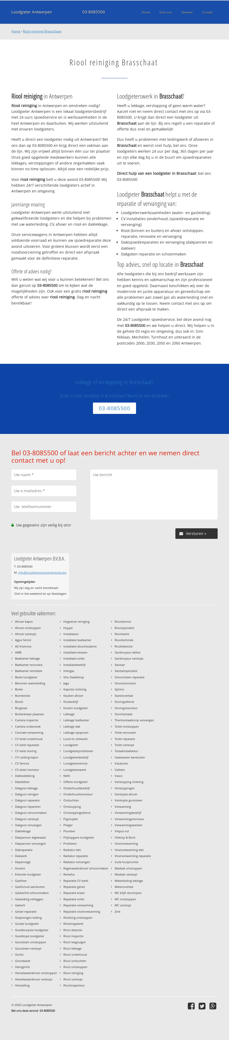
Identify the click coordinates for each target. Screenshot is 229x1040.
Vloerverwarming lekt (129, 850)
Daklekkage (23, 831)
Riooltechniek (124, 640)
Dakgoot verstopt (27, 819)
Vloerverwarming (126, 843)
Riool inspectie (73, 936)
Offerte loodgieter (75, 782)
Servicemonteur (125, 683)
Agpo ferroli (23, 640)
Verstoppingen (125, 788)
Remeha (68, 874)
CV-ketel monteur (27, 770)
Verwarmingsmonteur (129, 819)
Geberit (20, 905)
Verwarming (123, 807)
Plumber (69, 831)
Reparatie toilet (73, 899)
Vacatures (121, 763)
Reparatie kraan (74, 893)
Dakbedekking (25, 776)
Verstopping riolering (129, 782)
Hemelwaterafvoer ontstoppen (36, 973)
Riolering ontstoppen (77, 918)
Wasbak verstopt (126, 874)
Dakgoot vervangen (28, 825)
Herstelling (22, 985)
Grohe (19, 954)
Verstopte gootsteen (128, 800)
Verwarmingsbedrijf (128, 813)
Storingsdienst (124, 702)
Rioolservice (123, 621)
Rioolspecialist (124, 628)
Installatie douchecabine (80, 646)
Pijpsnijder (70, 819)
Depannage (23, 862)
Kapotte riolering (74, 689)
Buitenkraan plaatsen (29, 714)
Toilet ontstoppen (127, 726)
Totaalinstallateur (126, 751)
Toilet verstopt (124, 745)
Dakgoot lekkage (26, 788)
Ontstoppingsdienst (77, 813)
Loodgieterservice (75, 763)
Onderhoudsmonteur (78, 794)
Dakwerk (21, 856)
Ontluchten (71, 800)
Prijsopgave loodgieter (78, 837)
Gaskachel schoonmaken (32, 893)
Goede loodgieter (27, 924)
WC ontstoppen (125, 899)
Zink (117, 911)
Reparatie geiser (74, 887)
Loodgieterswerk (74, 770)
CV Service (22, 763)
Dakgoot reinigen (27, 794)
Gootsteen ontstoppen (30, 942)
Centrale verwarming (29, 732)
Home (15, 31)
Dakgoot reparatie (27, 800)
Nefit (66, 776)
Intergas (68, 671)
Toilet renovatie (125, 732)
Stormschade (123, 714)
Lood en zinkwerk (75, 739)
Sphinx (119, 689)
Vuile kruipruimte (126, 862)
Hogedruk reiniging (76, 621)
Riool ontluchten (74, 961)
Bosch (19, 702)
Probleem (70, 843)
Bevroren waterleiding (30, 683)
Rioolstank (122, 634)
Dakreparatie (23, 850)
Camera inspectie (26, 720)
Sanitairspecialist (126, 671)
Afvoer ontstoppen (28, 628)
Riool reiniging (73, 973)
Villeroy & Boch (125, 837)
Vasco (119, 776)
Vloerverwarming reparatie (133, 856)
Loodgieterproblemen (78, 751)
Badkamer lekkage (27, 658)
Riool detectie (72, 930)
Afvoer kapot (24, 621)
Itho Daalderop (73, 677)
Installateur (71, 634)
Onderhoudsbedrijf (76, 788)
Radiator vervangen (76, 862)
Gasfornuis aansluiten (30, 887)
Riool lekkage (72, 948)
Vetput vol (122, 831)
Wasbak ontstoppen (128, 868)
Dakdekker (22, 782)
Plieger (68, 825)
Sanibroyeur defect (128, 652)
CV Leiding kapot (26, 757)
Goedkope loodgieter (29, 936)
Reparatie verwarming (78, 905)
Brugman (21, 708)
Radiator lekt (72, 850)
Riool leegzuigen (74, 942)
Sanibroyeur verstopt (129, 658)
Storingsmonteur (126, 708)
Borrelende (22, 696)
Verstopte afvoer (126, 794)
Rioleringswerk (73, 924)
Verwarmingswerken (128, 825)
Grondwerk (22, 961)
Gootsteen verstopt (28, 948)
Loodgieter (70, 745)
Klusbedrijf (70, 702)
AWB (18, 652)
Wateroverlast (124, 887)
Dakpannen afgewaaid (30, 837)
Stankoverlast (124, 696)
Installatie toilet (74, 658)
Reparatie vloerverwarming (81, 911)
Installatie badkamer (77, 640)
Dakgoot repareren (28, 807)
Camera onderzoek (28, 726)
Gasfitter (21, 881)
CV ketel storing (25, 751)
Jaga (66, 683)
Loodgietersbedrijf (75, 757)
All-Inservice (23, 646)
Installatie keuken (75, 652)
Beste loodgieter (26, 677)
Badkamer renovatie (29, 665)
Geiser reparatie (25, 911)
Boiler (19, 689)
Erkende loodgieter (28, 874)
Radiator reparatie (75, 856)
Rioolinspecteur (74, 985)
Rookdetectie (124, 646)
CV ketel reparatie (27, 745)
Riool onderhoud (75, 954)
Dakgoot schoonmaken (31, 813)
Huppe (68, 628)
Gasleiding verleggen (29, 899)
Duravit (20, 868)
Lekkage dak (71, 726)
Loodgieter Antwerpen (31, 12)
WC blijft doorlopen (128, 893)
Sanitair (120, 665)
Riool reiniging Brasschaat (42, 31)
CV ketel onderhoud (29, 739)
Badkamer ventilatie (28, 671)
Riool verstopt (73, 979)
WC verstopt (123, 905)
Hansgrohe (22, 967)
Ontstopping (72, 807)
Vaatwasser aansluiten (130, 757)
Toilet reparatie (125, 739)
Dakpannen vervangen (30, 843)
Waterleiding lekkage (129, 881)
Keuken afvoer (73, 696)
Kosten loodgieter (75, 708)
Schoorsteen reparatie (129, 677)
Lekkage (68, 714)
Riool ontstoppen (75, 967)
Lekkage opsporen (75, 732)
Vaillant (120, 770)
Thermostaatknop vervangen (134, 720)
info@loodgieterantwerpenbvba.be (42, 572)
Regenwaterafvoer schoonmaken (85, 868)
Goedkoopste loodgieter (31, 930)
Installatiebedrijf (74, 665)
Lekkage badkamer (76, 720)
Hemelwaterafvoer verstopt (33, 979)
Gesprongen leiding (28, 918)
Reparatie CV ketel (75, 881)
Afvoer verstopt (25, 634)
